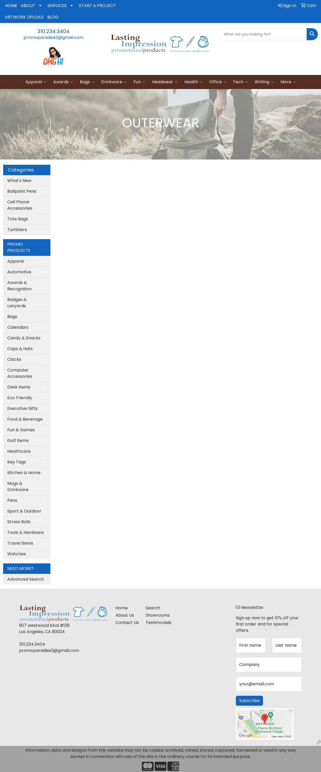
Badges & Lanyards (17, 303)
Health (193, 82)
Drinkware (114, 82)
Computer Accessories (19, 373)
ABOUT (28, 6)
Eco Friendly (19, 398)
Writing (264, 82)
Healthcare (19, 451)
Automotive (19, 272)
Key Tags (16, 462)
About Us (124, 615)
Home (121, 608)
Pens (12, 500)
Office (217, 82)
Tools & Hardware (25, 532)
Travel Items (20, 543)
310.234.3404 (53, 31)
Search (152, 608)
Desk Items (18, 387)
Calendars (17, 327)
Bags (87, 82)
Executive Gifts (22, 408)
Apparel (35, 82)
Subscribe (249, 701)
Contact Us (127, 623)
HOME (11, 6)
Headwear (165, 82)
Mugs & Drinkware (17, 486)
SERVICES (57, 6)
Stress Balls (19, 522)
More (288, 82)
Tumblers (17, 230)
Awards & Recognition (19, 286)
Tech (240, 82)
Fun (139, 82)
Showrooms (157, 615)
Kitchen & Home (23, 473)
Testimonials (157, 623)
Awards (63, 82)
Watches (16, 554)
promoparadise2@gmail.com (54, 37)
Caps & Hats (20, 349)
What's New (19, 181)
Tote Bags (17, 219)
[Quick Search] (262, 34)
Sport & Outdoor (24, 511)
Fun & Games (21, 430)
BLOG (53, 17)
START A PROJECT (97, 6)
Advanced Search (25, 579)
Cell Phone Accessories (19, 205)
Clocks (14, 359)
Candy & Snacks (23, 338)
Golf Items (18, 441)
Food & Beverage (25, 419)
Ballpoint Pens (21, 191)
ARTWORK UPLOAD (24, 17)
